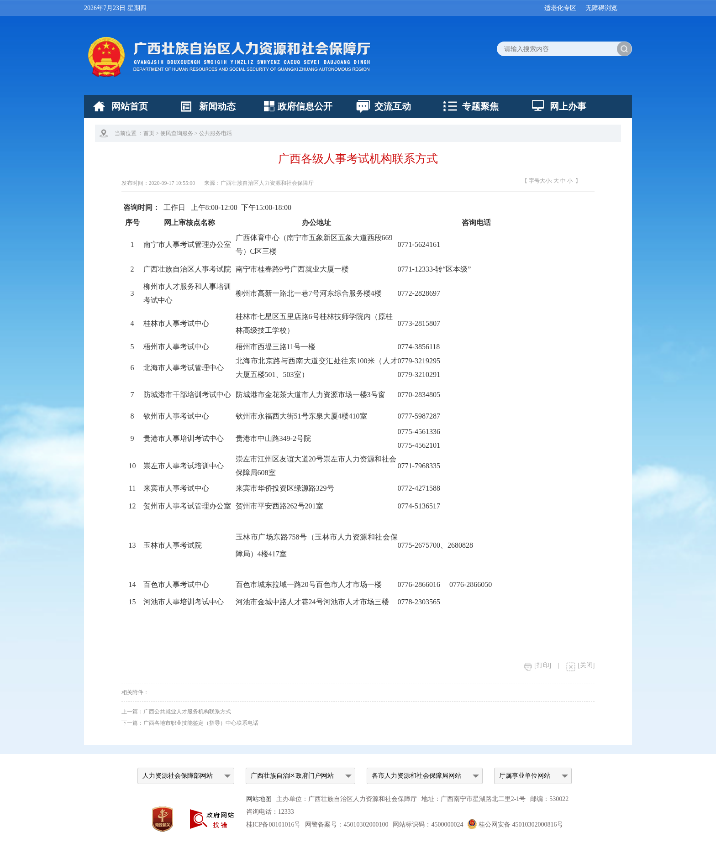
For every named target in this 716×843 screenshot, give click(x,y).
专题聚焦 (480, 106)
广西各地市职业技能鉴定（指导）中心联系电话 (200, 723)
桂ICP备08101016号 (273, 824)
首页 (148, 133)
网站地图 (259, 799)
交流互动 (392, 106)
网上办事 (568, 106)
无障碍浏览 (601, 8)
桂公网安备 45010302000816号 (515, 824)
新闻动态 (217, 106)
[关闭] (580, 665)
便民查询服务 (176, 133)
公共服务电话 (215, 133)
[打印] (537, 665)
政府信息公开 (305, 106)
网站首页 (129, 106)
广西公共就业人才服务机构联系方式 (187, 711)
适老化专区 (560, 8)
